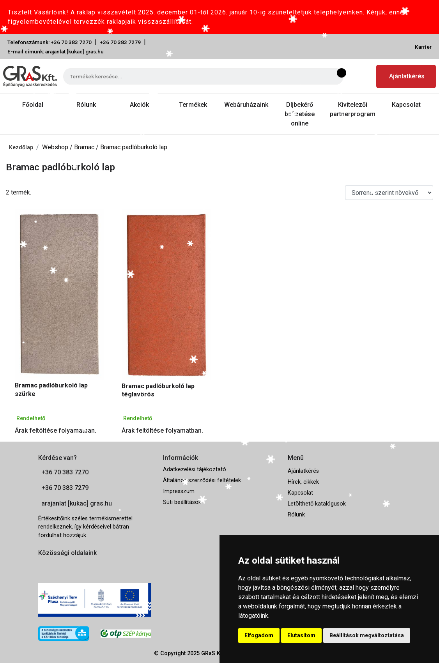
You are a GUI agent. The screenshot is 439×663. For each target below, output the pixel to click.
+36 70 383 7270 (65, 472)
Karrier (423, 47)
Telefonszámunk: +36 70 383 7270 (49, 42)
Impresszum (179, 491)
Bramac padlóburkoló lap (133, 147)
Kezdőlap (21, 147)
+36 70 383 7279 (120, 42)
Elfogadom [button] (258, 635)
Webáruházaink (246, 104)
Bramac (85, 147)
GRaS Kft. (213, 653)
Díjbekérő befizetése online (300, 114)
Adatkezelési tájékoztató (194, 469)
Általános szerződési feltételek (202, 480)
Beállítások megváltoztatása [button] (366, 635)
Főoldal (32, 104)
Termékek (193, 104)
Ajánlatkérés (407, 76)
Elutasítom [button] (301, 635)
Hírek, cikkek (303, 482)
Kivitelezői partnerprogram (352, 109)
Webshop (56, 147)
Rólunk (86, 104)
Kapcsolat (406, 104)
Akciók (139, 104)
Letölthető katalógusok (317, 503)
